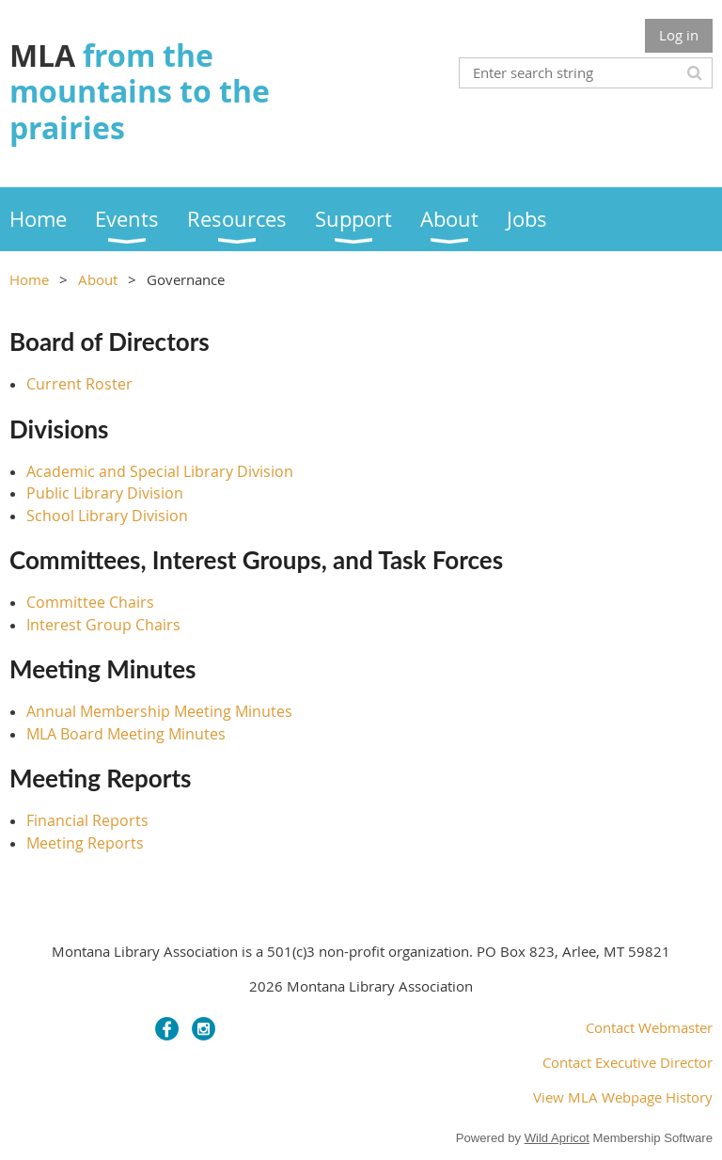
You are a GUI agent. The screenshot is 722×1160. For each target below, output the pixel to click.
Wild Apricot (557, 1138)
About (98, 279)
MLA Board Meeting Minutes (126, 733)
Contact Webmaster (649, 1027)
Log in (678, 34)
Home (29, 279)
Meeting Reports (85, 843)
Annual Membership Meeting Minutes (159, 711)
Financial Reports (87, 820)
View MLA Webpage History (623, 1097)
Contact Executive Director (627, 1062)
